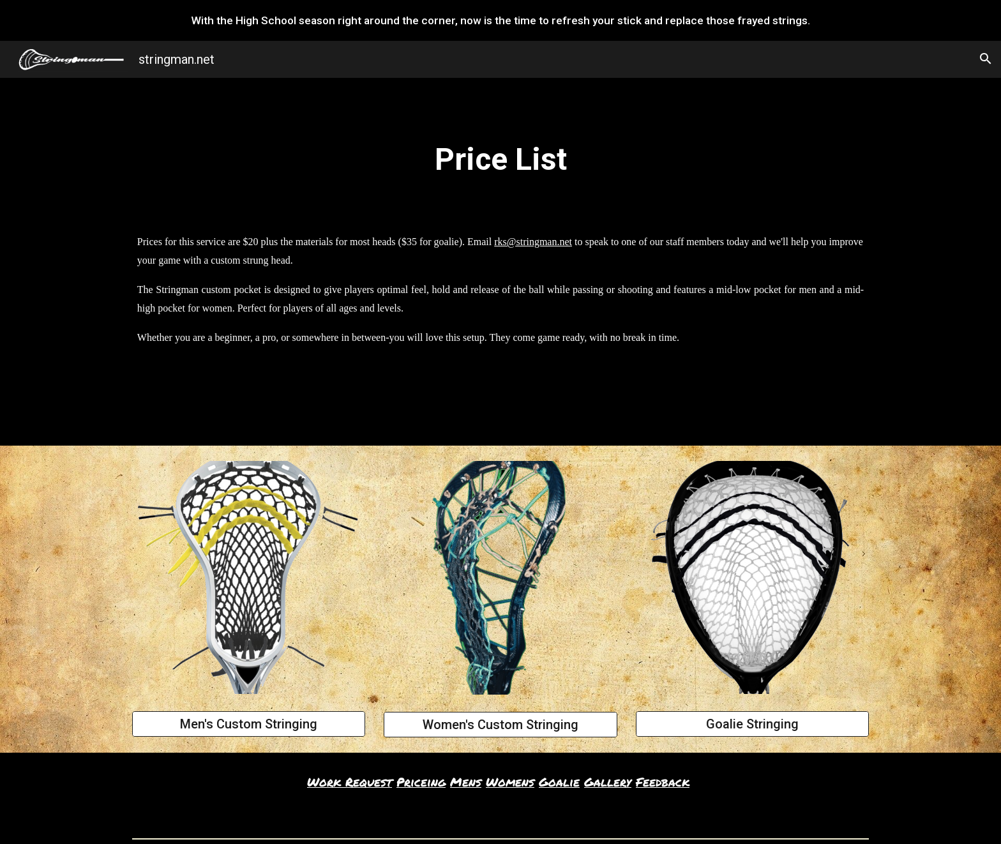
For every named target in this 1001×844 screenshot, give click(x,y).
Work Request (349, 781)
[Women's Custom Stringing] (500, 724)
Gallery (607, 781)
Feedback (662, 781)
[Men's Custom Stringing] (249, 724)
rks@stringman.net (533, 241)
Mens (465, 781)
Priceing (421, 781)
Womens (510, 781)
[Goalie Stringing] (752, 724)
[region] (500, 20)
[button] (985, 58)
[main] (500, 160)
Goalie (559, 781)
